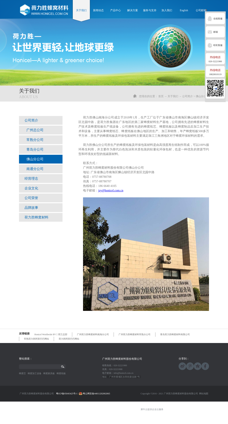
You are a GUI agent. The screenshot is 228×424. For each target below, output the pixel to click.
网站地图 (203, 393)
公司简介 (187, 96)
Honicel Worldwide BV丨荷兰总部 (50, 334)
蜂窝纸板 (61, 373)
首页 (161, 96)
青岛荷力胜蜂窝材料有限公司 (175, 334)
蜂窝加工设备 (34, 373)
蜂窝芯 (22, 373)
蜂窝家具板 (49, 373)
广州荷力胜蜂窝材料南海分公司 (93, 334)
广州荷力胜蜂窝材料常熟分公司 (134, 334)
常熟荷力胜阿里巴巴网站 (36, 338)
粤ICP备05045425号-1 (67, 393)
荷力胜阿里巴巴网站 (69, 338)
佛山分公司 (202, 96)
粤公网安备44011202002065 (96, 393)
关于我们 (173, 96)
